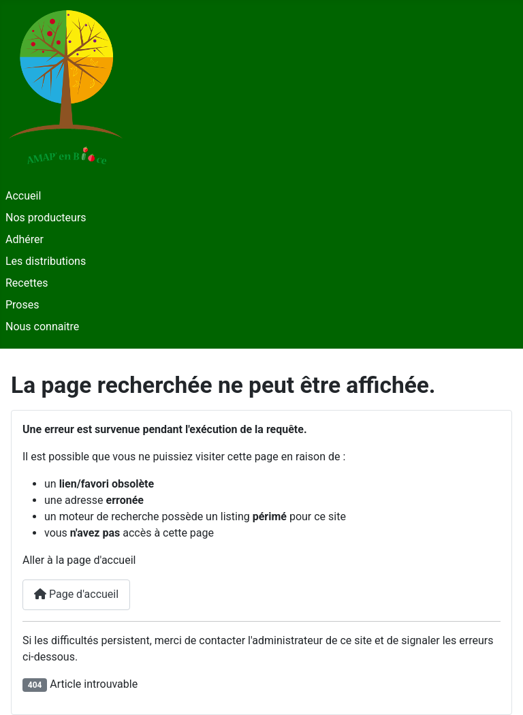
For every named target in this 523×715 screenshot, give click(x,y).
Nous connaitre (42, 326)
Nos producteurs (45, 217)
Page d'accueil (76, 594)
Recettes (26, 282)
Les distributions (45, 261)
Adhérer (24, 239)
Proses (22, 304)
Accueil (23, 195)
